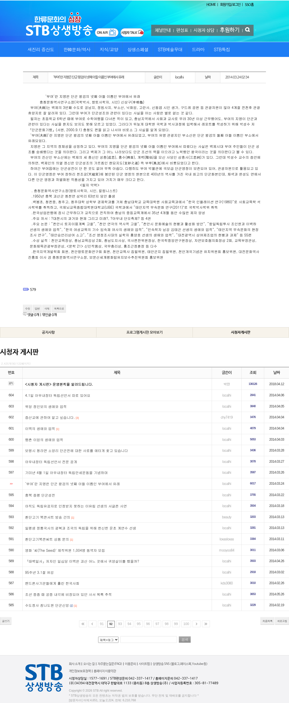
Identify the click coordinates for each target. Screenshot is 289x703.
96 (148, 624)
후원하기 (230, 30)
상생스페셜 (137, 49)
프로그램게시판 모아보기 (144, 332)
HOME (211, 5)
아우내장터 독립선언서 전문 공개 (51, 461)
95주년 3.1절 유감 (39, 572)
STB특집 (222, 49)
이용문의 (130, 664)
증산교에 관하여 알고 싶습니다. (50, 417)
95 (139, 624)
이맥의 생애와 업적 (40, 428)
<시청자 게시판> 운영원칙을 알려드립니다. (59, 384)
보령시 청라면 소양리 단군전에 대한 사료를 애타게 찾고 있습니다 (76, 450)
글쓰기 (5, 621)
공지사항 (48, 332)
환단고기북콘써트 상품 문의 (47, 539)
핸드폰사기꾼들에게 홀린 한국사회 (52, 583)
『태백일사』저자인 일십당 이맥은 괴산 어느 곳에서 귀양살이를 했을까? (82, 561)
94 (129, 624)
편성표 (182, 30)
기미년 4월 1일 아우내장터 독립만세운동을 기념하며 (66, 472)
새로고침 (282, 621)
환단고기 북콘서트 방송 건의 (47, 517)
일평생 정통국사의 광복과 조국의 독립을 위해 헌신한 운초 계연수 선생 (80, 528)
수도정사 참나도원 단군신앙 (47, 605)
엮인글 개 (49, 315)
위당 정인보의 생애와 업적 (46, 406)
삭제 (46, 308)
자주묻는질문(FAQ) (110, 664)
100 (186, 624)
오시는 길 (89, 664)
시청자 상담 (204, 30)
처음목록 (267, 621)
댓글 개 (33, 315)
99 (176, 624)
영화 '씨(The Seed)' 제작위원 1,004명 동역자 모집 (65, 550)
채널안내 (163, 30)
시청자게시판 (240, 332)
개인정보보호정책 (80, 671)
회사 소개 (74, 664)
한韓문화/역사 (76, 49)
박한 (226, 383)
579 (33, 290)
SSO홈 (249, 5)
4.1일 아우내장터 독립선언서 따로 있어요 (57, 395)
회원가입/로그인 (230, 5)
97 (157, 624)
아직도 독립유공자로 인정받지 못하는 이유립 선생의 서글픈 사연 (76, 505)
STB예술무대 (170, 49)
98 (167, 624)
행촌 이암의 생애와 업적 (44, 439)
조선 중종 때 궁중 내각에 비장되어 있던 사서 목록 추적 (68, 594)
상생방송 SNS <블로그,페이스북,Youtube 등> (180, 664)
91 (102, 624)
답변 (37, 308)
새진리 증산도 (41, 49)
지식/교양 (109, 49)
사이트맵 (144, 664)
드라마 (198, 49)
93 (120, 624)
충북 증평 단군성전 (40, 495)
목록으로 (59, 308)
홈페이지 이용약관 (105, 671)
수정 (27, 308)
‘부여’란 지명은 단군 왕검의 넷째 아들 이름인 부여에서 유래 (72, 483)
